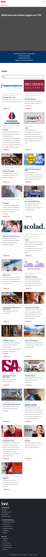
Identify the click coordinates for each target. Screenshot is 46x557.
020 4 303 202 (5, 514)
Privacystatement (7, 545)
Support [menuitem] (30, 554)
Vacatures (5, 538)
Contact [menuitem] (35, 554)
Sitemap (5, 549)
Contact (5, 540)
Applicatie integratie (8, 528)
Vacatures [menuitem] (25, 554)
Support (5, 532)
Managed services (7, 526)
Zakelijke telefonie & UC (9, 522)
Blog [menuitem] (21, 554)
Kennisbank (6, 530)
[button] (44, 1)
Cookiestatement (7, 547)
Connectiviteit (6, 524)
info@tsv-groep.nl (6, 516)
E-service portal (7, 543)
